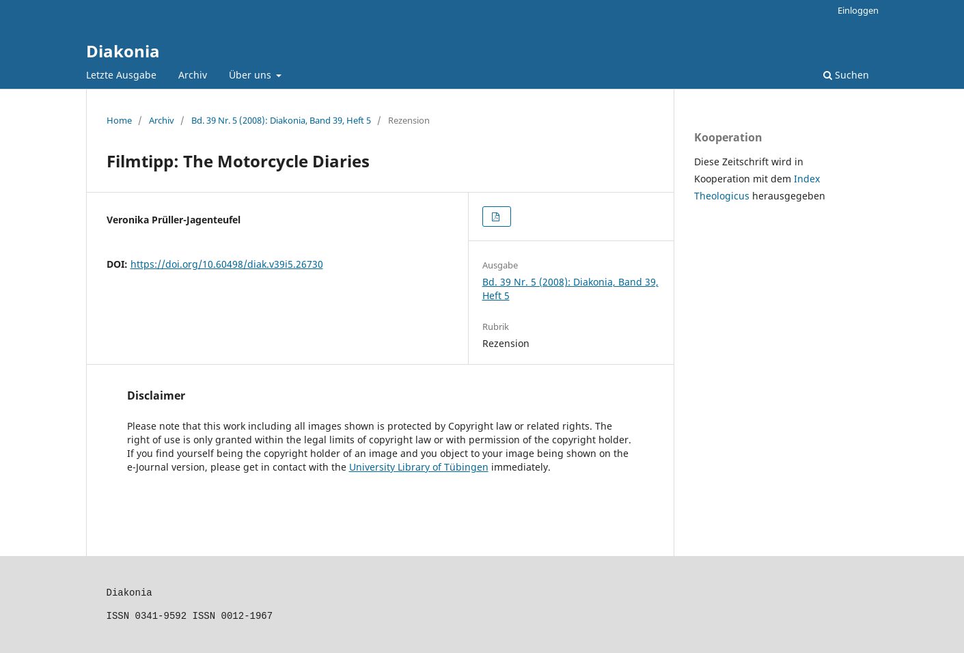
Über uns (251, 74)
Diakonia (123, 51)
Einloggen (858, 10)
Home (119, 120)
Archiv (192, 74)
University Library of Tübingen (418, 466)
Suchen (846, 74)
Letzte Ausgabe (121, 74)
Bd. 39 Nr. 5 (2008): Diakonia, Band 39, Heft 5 (281, 120)
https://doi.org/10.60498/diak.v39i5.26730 (226, 264)
